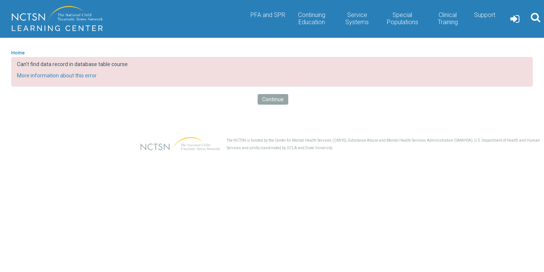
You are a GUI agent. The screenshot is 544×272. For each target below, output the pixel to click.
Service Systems (357, 18)
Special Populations (402, 18)
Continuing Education (311, 18)
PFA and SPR (267, 15)
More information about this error (57, 76)
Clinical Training (448, 18)
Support (484, 15)
